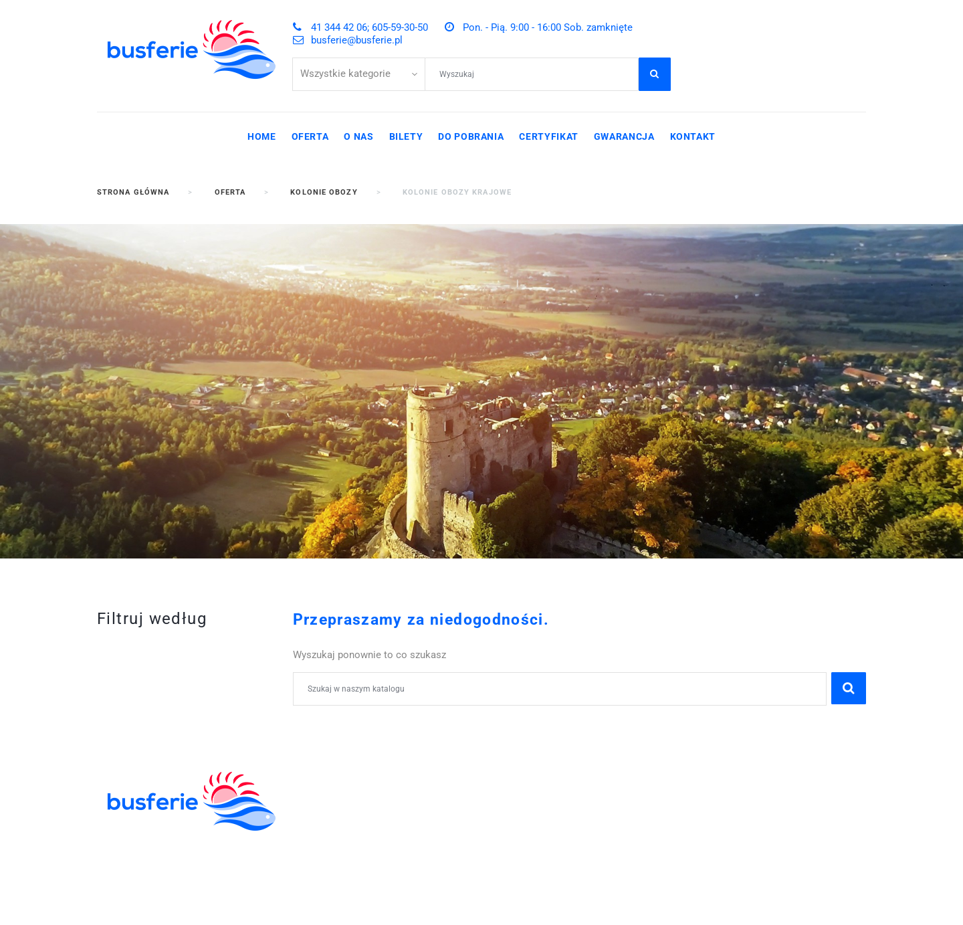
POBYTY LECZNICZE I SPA (360, 862)
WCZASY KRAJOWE (343, 847)
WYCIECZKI (322, 833)
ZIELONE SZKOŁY (337, 804)
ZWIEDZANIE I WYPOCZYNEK (368, 818)
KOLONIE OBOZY (336, 774)
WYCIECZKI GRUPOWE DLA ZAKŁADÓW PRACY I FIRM (363, 884)
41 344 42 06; (535, 774)
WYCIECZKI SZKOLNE (348, 789)
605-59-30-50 (609, 774)
